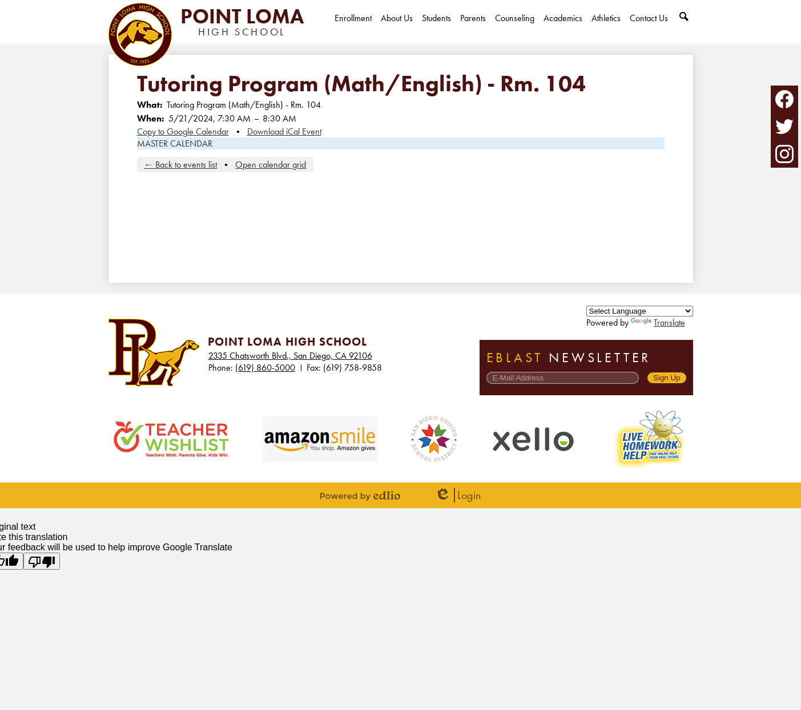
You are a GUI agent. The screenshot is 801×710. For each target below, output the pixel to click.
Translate (658, 322)
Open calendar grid (270, 165)
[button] (397, 27)
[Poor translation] (41, 561)
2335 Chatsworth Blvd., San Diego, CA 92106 (290, 356)
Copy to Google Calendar (183, 131)
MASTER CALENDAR (174, 143)
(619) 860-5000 (265, 368)
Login (457, 495)
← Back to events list (180, 165)
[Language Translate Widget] (639, 311)
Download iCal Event (284, 131)
